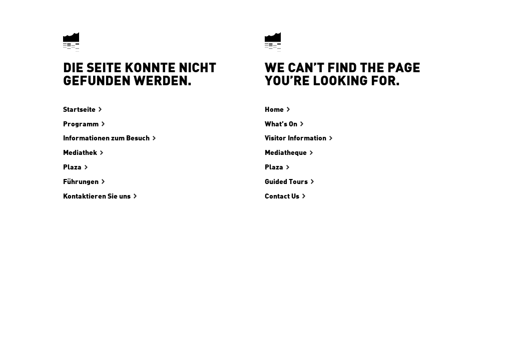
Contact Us (282, 196)
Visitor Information (295, 138)
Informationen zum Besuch (106, 138)
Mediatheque (286, 152)
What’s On (281, 124)
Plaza (72, 167)
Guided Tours (286, 182)
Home (274, 109)
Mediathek (80, 152)
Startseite (79, 109)
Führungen (81, 182)
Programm (81, 124)
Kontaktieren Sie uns (97, 196)
